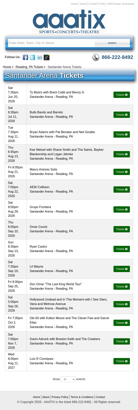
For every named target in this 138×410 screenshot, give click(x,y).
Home (74, 3)
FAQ (102, 3)
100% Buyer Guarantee (120, 3)
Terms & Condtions (82, 397)
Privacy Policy (60, 397)
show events (69, 379)
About (83, 3)
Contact (93, 3)
